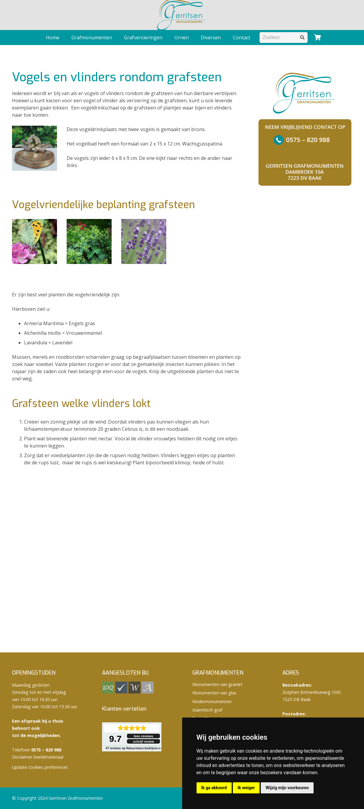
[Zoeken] (284, 37)
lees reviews (143, 736)
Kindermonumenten (212, 701)
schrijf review (143, 741)
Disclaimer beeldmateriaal (37, 757)
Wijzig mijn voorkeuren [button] (287, 787)
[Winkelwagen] (317, 37)
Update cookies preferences (40, 767)
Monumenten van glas (214, 693)
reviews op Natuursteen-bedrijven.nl (133, 748)
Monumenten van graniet (217, 684)
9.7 (115, 739)
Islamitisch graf (207, 710)
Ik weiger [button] (246, 787)
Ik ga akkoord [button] (214, 787)
